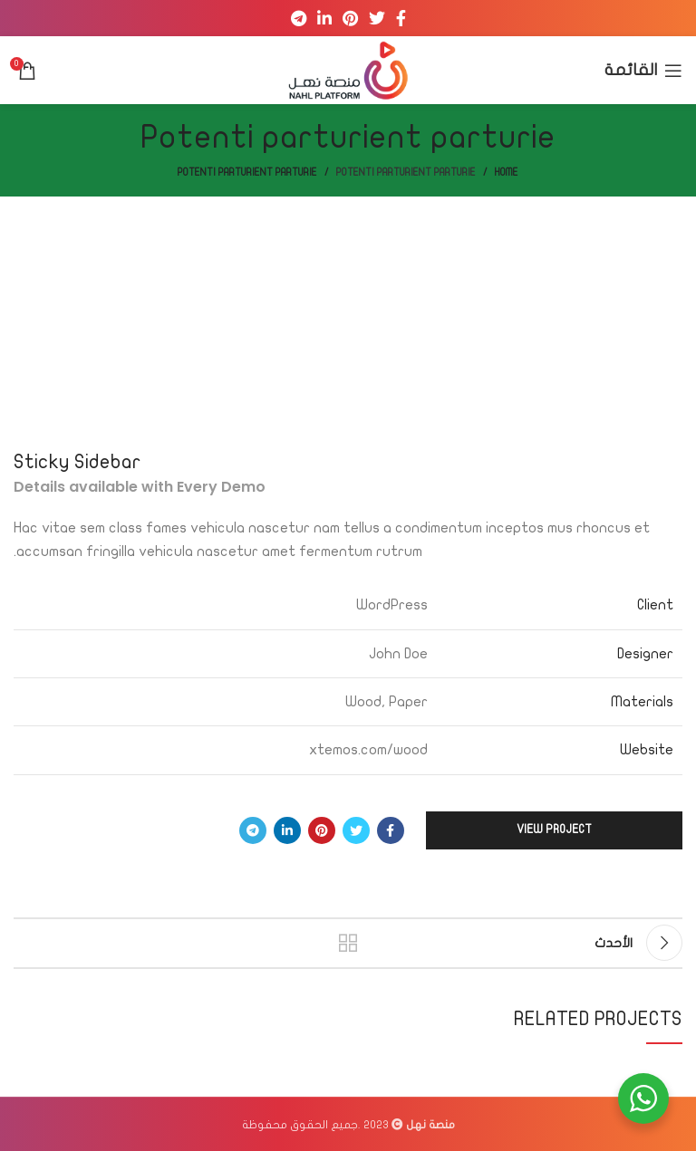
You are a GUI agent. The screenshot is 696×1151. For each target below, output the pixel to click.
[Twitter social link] (377, 18)
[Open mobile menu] (643, 71)
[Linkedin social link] (324, 18)
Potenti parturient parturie (406, 172)
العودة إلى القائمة (348, 943)
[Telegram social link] (298, 18)
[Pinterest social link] (350, 18)
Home (506, 172)
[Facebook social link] (401, 18)
